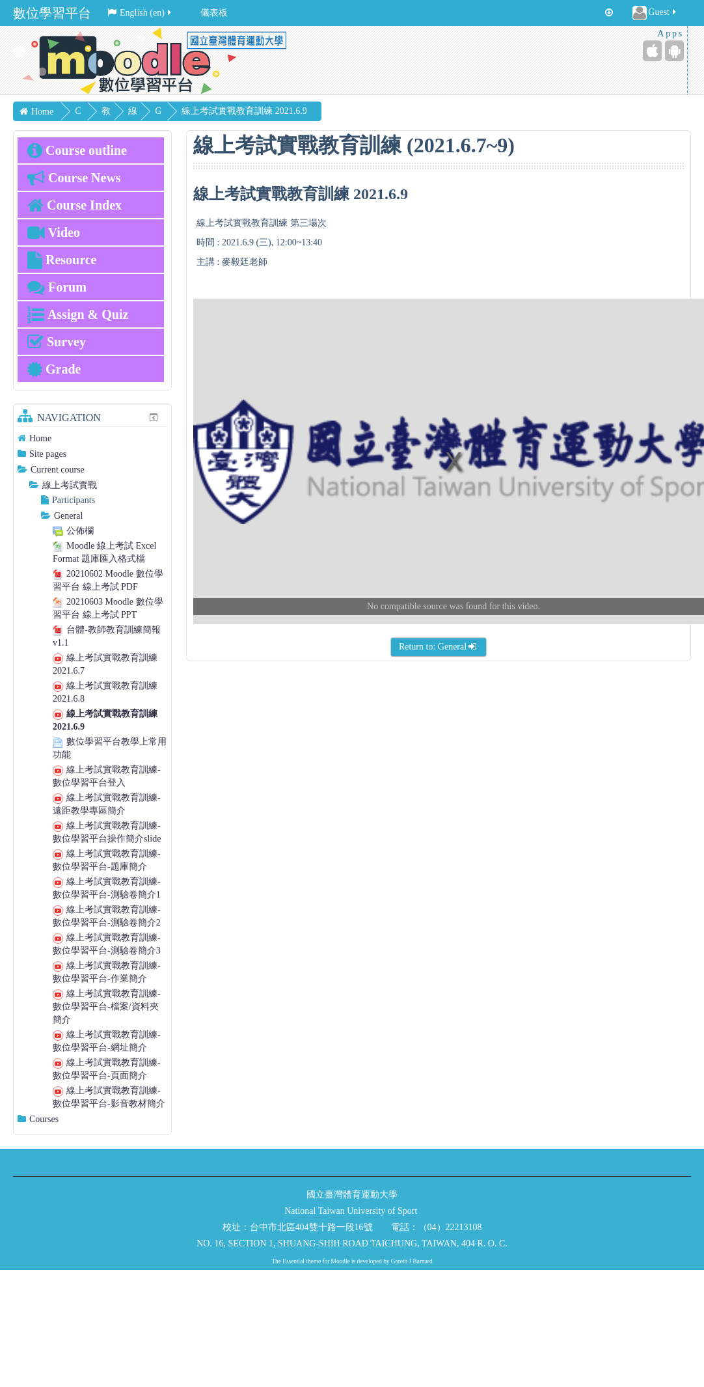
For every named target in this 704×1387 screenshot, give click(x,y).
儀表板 (214, 13)
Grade (54, 369)
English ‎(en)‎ (140, 13)
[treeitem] (92, 438)
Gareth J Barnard (412, 1261)
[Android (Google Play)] (674, 50)
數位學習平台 (52, 13)
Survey (56, 342)
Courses (44, 1119)
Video (53, 232)
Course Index (74, 205)
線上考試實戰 (69, 485)
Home (40, 438)
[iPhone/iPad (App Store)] (652, 50)
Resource (62, 260)
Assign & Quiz (77, 314)
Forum (57, 287)
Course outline (77, 150)
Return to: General (438, 647)
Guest (655, 13)
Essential (293, 1261)
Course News (74, 178)
